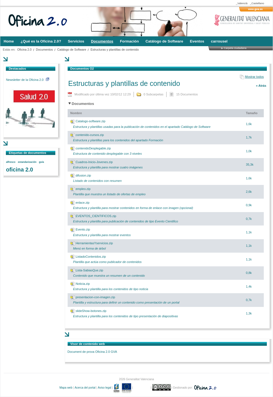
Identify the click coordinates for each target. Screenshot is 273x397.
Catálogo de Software (71, 49)
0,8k (249, 272)
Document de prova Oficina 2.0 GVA (92, 351)
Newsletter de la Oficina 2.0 (27, 79)
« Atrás (261, 85)
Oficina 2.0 (24, 49)
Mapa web (66, 387)
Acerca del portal (85, 387)
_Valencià (241, 3)
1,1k (249, 232)
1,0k (249, 151)
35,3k (249, 164)
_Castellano (257, 3)
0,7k (249, 218)
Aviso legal (104, 387)
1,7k (249, 137)
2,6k (249, 191)
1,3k (249, 313)
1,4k (249, 286)
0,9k (249, 205)
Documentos (44, 49)
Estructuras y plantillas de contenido (115, 49)
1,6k (249, 124)
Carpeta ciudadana (235, 48)
